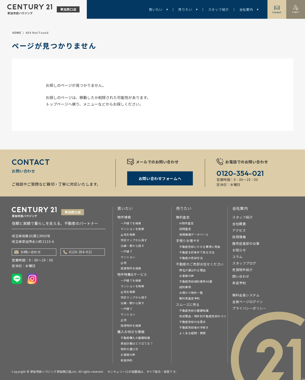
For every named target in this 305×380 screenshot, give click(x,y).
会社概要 (239, 223)
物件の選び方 (129, 349)
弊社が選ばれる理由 (192, 270)
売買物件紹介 (242, 269)
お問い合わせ (27, 251)
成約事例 (185, 287)
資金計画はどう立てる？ (137, 343)
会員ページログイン (247, 301)
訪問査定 (185, 229)
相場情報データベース (194, 234)
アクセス (239, 230)
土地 (123, 263)
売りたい (188, 9)
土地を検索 (128, 234)
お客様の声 (128, 355)
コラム (237, 256)
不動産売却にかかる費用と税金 (200, 247)
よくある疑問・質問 (192, 333)
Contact (276, 9)
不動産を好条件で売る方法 (197, 252)
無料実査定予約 (189, 298)
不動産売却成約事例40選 (195, 281)
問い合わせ (240, 276)
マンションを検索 (132, 229)
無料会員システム (245, 295)
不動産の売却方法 (191, 258)
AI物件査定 (186, 223)
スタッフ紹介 (218, 9)
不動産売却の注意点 (192, 322)
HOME (16, 33)
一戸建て (126, 251)
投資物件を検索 (131, 268)
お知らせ (239, 250)
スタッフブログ (244, 263)
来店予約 (126, 360)
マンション (128, 257)
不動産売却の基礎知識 (194, 310)
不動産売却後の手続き (194, 327)
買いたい (158, 9)
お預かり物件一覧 (191, 293)
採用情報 (239, 236)
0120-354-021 (77, 251)
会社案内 (249, 9)
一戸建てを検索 (131, 223)
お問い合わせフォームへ (160, 178)
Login (295, 9)
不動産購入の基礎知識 (135, 338)
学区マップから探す (134, 240)
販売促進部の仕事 (245, 243)
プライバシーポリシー (249, 308)
